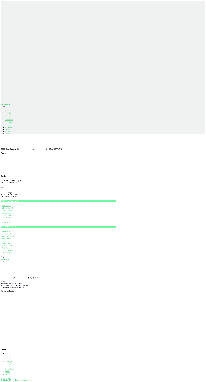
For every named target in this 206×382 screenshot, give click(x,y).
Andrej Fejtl (6, 241)
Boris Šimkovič (7, 248)
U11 (10, 114)
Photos (7, 131)
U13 (10, 116)
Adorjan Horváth (7, 208)
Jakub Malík (6, 243)
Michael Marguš (7, 245)
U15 (10, 118)
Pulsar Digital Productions (22, 380)
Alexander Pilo (7, 231)
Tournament (9, 120)
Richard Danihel (7, 250)
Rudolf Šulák (6, 222)
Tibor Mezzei (6, 213)
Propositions (9, 127)
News (7, 129)
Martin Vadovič (7, 215)
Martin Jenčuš (6, 220)
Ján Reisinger (6, 206)
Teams (7, 112)
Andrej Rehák (6, 234)
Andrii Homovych (8, 236)
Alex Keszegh (6, 238)
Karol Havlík (6, 217)
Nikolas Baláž (6, 253)
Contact (7, 133)
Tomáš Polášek (7, 210)
